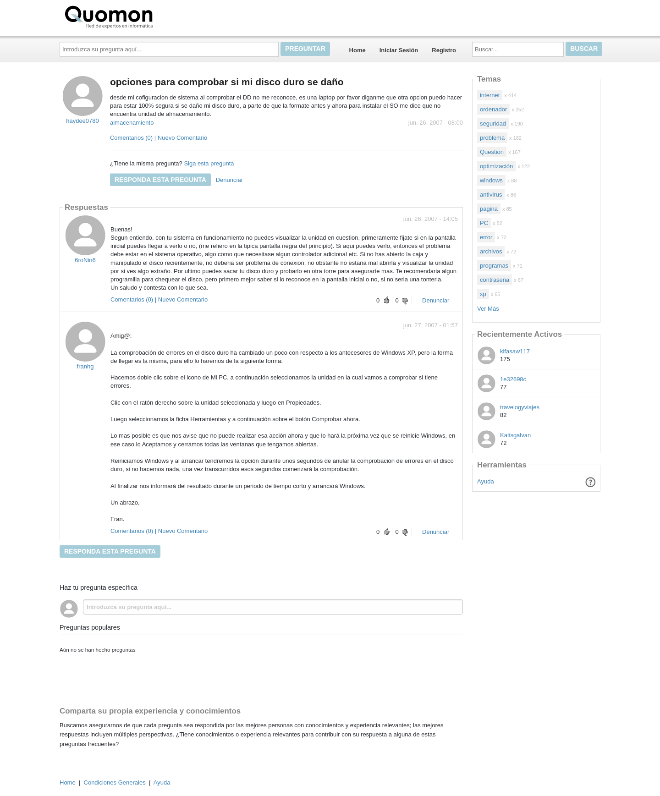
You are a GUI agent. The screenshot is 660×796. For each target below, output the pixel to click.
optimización (496, 166)
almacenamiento (132, 122)
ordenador (493, 109)
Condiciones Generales (115, 782)
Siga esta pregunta (209, 163)
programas (494, 265)
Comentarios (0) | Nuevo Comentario (158, 137)
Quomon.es (138, 16)
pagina (489, 208)
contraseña (494, 279)
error (486, 237)
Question (492, 151)
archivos (491, 251)
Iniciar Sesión (399, 50)
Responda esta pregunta (160, 179)
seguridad (493, 123)
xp (483, 294)
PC (484, 223)
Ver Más (488, 308)
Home (357, 50)
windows (491, 180)
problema (492, 137)
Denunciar (229, 179)
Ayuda (485, 481)
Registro (444, 50)
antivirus (491, 194)
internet (490, 95)
